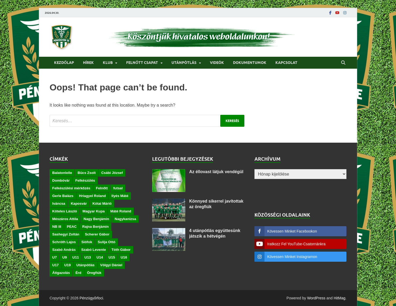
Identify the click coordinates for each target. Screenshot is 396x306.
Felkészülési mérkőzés (71, 188)
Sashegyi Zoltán (65, 234)
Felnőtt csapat (142, 62)
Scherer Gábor (97, 234)
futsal (118, 188)
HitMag (339, 298)
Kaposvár (79, 204)
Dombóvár (61, 180)
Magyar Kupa (93, 211)
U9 (64, 257)
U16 (124, 257)
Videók (217, 62)
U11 (75, 257)
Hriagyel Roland (92, 196)
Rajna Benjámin (95, 227)
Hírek (88, 62)
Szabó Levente (93, 250)
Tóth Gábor (121, 250)
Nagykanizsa (125, 219)
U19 (67, 265)
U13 (88, 257)
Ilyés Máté (119, 196)
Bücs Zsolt (87, 173)
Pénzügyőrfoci (91, 298)
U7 (54, 257)
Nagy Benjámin (96, 219)
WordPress (316, 298)
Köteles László (64, 211)
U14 (99, 257)
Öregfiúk (94, 273)
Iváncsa (58, 204)
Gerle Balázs (62, 196)
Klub (108, 62)
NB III (56, 227)
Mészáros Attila (65, 219)
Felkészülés (85, 180)
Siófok (86, 242)
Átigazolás (61, 273)
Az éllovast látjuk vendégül (216, 171)
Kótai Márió (102, 204)
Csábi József (112, 173)
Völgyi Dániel (111, 265)
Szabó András (64, 250)
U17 (55, 265)
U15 (111, 257)
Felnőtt (102, 188)
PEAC (72, 227)
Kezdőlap (64, 62)
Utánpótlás (183, 62)
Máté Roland (120, 211)
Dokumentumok (249, 62)
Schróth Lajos (64, 242)
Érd (78, 273)
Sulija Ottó (107, 242)
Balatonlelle (62, 173)
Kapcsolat (286, 62)
